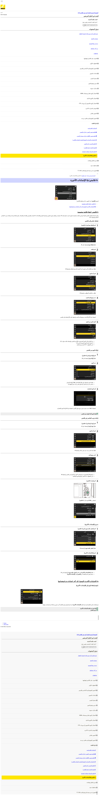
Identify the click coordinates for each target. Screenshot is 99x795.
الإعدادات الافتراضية (92, 128)
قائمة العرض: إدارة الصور (90, 144)
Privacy (4, 623)
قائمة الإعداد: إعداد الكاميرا (90, 147)
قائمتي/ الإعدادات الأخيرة (90, 155)
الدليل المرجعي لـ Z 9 (91, 175)
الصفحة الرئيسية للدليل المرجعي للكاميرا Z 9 (87, 634)
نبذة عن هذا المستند (93, 43)
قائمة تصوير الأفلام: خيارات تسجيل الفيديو (87, 136)
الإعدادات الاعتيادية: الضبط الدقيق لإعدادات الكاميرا (85, 140)
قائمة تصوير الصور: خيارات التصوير (88, 132)
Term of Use (5, 624)
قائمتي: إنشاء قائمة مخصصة (89, 204)
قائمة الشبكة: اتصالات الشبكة (89, 151)
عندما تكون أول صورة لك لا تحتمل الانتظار (88, 33)
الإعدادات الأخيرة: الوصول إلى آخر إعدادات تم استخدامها (82, 206)
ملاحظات (96, 53)
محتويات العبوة (94, 38)
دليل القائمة (84, 175)
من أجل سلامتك (94, 48)
